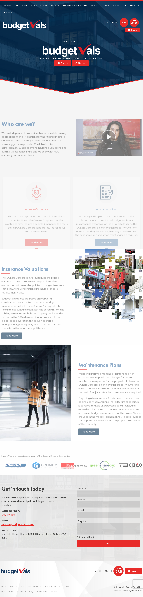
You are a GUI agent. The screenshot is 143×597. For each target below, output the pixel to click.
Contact (53, 591)
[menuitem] (4, 586)
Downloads (41, 591)
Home (4, 586)
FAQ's (67, 586)
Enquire (135, 571)
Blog (31, 591)
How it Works (7, 591)
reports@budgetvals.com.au (17, 524)
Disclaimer (21, 591)
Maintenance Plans (53, 586)
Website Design (121, 590)
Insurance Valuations (31, 586)
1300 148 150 (8, 514)
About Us (14, 586)
